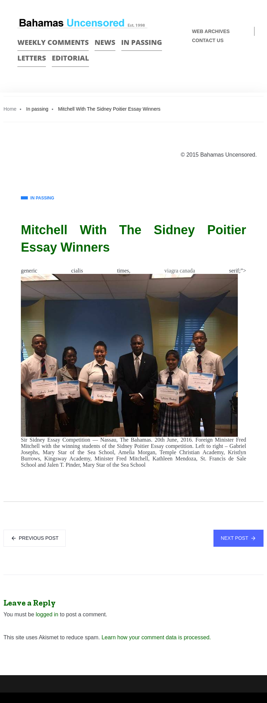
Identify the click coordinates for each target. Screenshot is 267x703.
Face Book (234, 63)
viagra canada (179, 271)
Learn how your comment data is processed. (156, 637)
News (105, 42)
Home (9, 109)
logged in (47, 614)
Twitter (247, 63)
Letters (31, 58)
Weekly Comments (53, 42)
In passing (141, 42)
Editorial (70, 58)
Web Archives (210, 31)
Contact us (208, 40)
